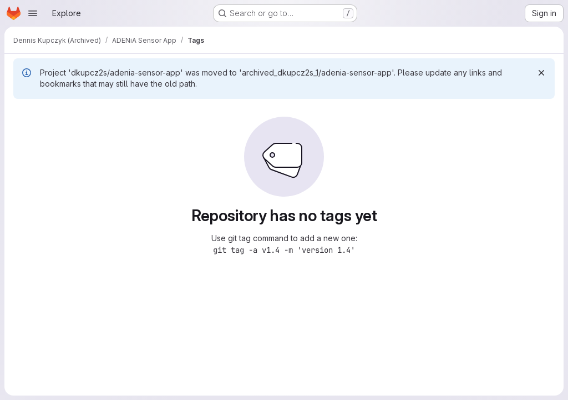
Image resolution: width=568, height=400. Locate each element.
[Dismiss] (541, 72)
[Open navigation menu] (33, 13)
